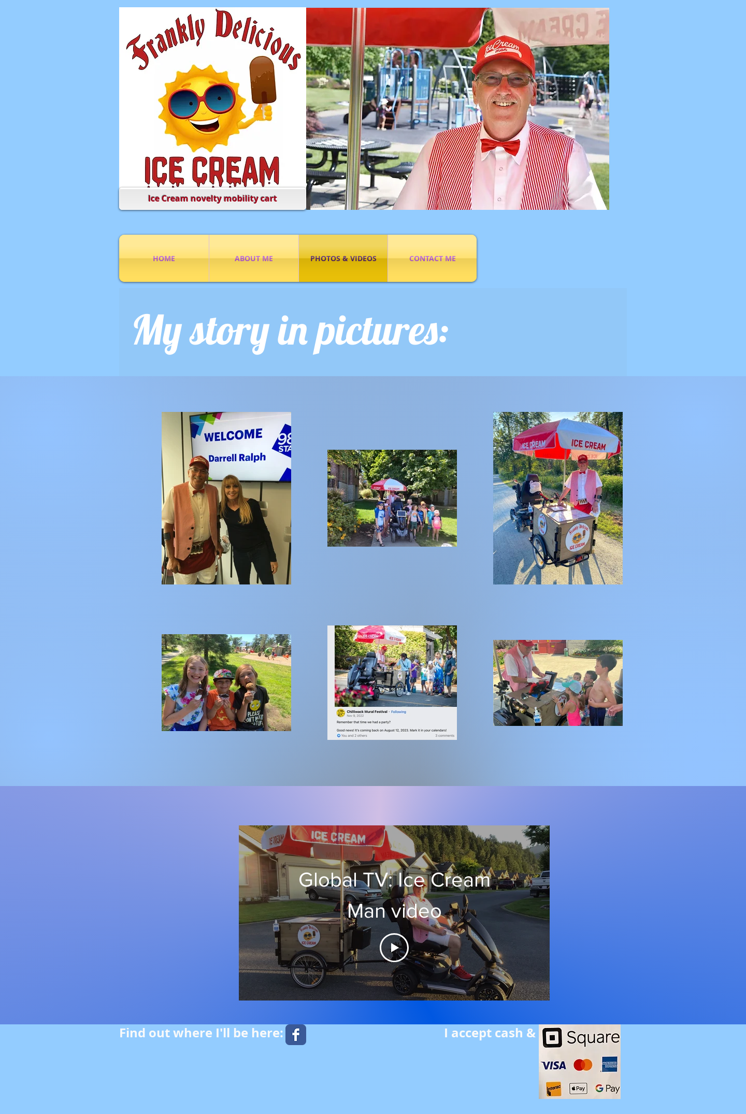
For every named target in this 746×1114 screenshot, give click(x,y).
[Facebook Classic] (295, 1034)
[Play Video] (394, 947)
